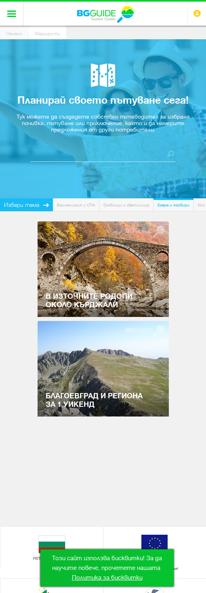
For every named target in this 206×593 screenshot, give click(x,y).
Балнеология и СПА (76, 205)
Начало (14, 33)
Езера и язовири (173, 205)
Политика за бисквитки (107, 577)
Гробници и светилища (126, 205)
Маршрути (47, 33)
